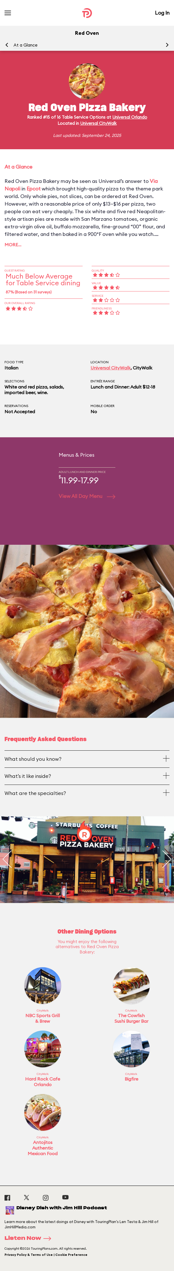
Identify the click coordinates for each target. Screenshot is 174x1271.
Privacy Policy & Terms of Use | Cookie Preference (46, 1255)
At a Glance (26, 45)
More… (13, 244)
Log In (162, 13)
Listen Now (30, 1238)
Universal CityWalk (98, 123)
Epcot (34, 188)
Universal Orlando (129, 117)
